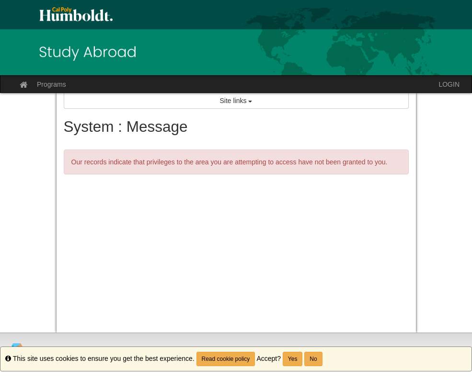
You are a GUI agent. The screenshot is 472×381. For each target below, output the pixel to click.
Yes (293, 359)
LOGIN (449, 84)
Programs (51, 84)
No (313, 359)
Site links (236, 100)
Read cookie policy (226, 359)
